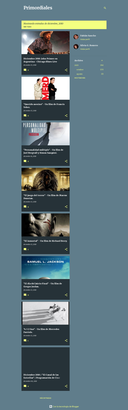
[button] (66, 70)
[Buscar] (105, 8)
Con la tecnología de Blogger (64, 406)
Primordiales (38, 8)
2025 (76, 65)
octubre (79, 69)
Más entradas (45, 398)
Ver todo (27, 27)
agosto (79, 74)
